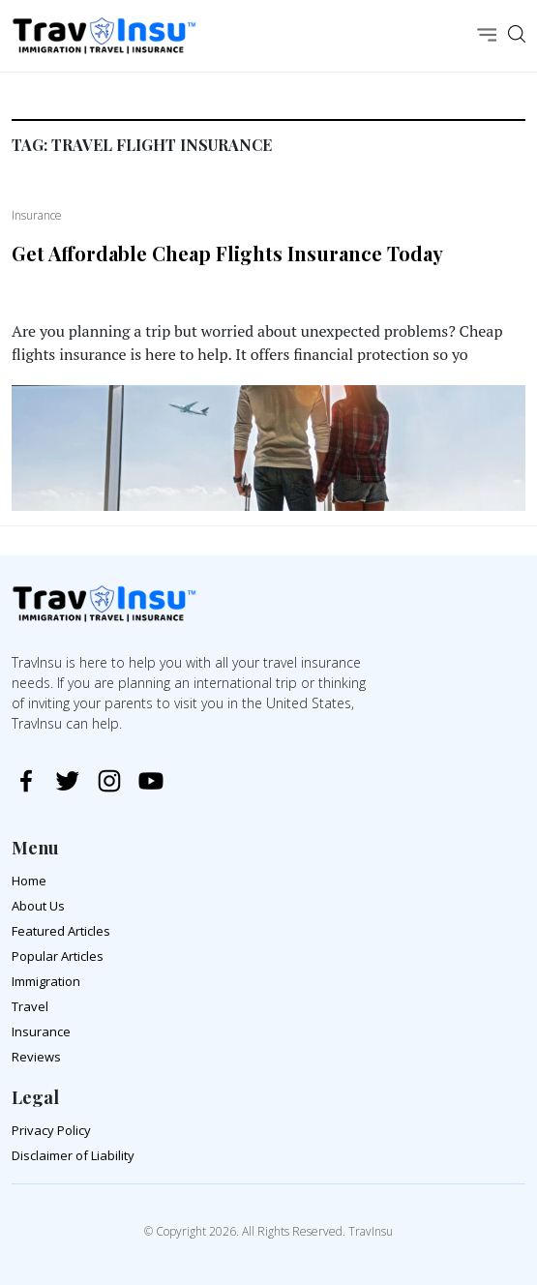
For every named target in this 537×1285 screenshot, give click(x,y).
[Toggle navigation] (486, 36)
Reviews (36, 1056)
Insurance (41, 1031)
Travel (30, 1006)
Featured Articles (61, 931)
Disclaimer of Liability (73, 1155)
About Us (38, 905)
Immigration (46, 981)
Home (29, 880)
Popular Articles (58, 956)
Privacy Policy (51, 1130)
